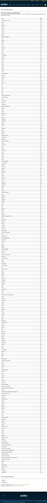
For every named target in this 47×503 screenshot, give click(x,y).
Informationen (43, 501)
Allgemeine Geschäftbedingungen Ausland (16, 485)
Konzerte (33, 4)
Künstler (28, 4)
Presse (37, 4)
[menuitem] (10, 5)
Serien (14, 4)
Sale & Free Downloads (21, 4)
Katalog (10, 4)
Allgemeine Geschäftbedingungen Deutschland (21, 484)
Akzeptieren (39, 501)
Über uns (41, 4)
